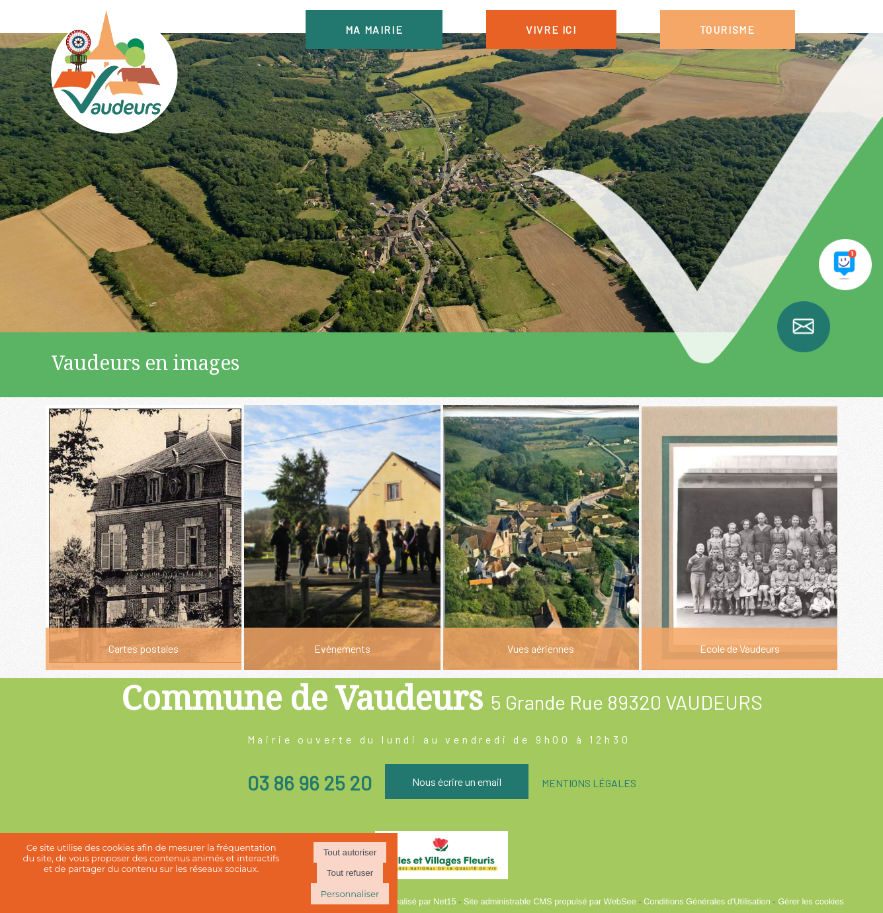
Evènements (342, 648)
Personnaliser (350, 894)
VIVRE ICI (551, 29)
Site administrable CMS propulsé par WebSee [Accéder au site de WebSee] (550, 901)
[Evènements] (342, 537)
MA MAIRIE (374, 29)
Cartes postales (143, 648)
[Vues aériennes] (541, 537)
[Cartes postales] (143, 537)
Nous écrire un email (456, 781)
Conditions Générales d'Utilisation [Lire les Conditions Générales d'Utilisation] (707, 901)
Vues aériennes (540, 648)
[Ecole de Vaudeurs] (739, 537)
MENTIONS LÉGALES (589, 783)
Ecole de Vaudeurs (740, 648)
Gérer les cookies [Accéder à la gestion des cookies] (811, 901)
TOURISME (727, 29)
